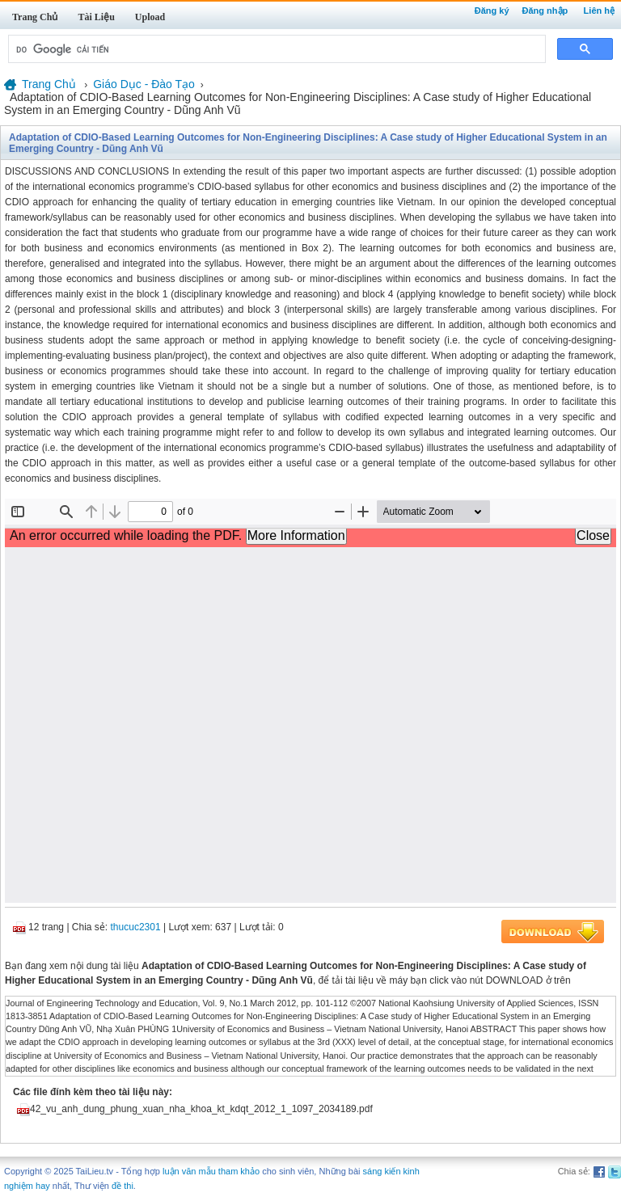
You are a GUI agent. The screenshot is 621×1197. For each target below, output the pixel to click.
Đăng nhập (545, 10)
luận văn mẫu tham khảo (211, 1171)
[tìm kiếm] (275, 49)
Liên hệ (599, 10)
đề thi (122, 1186)
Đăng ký (492, 10)
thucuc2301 (136, 927)
